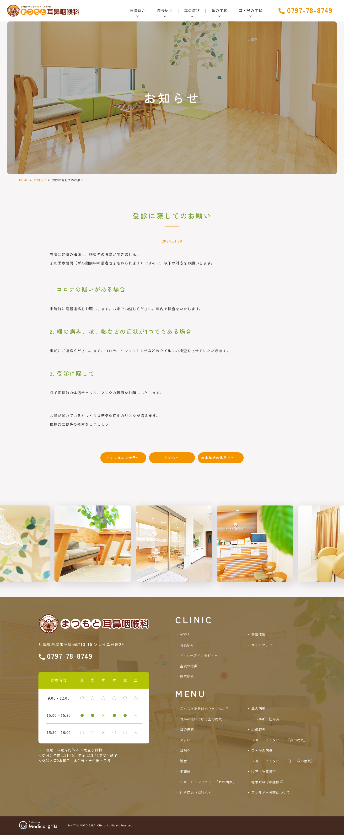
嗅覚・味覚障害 (263, 771)
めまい (185, 739)
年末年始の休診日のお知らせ (222, 457)
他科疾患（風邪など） (197, 792)
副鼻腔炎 (258, 729)
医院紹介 (187, 676)
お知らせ (40, 180)
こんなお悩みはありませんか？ (204, 708)
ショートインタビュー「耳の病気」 (208, 781)
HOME (23, 180)
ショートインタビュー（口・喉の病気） (283, 760)
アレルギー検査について (270, 792)
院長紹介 (187, 645)
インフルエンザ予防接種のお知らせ (126, 457)
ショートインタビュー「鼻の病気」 (279, 739)
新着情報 (258, 634)
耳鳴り (185, 750)
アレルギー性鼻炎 (265, 718)
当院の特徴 (189, 666)
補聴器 (185, 771)
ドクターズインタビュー (199, 655)
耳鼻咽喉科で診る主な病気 (201, 718)
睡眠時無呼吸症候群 (267, 781)
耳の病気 (187, 729)
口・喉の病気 (261, 750)
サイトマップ (261, 645)
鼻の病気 (258, 708)
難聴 (183, 760)
